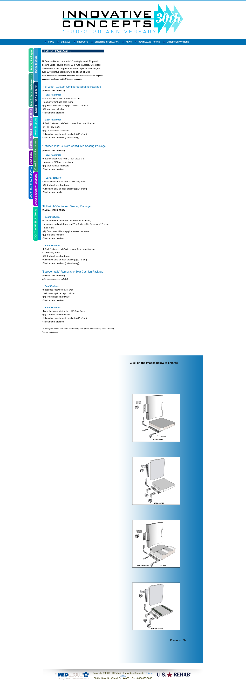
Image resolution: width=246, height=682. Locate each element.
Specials (65, 42)
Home (51, 42)
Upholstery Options (178, 42)
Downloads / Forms (149, 42)
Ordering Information (107, 42)
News (129, 42)
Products (82, 42)
